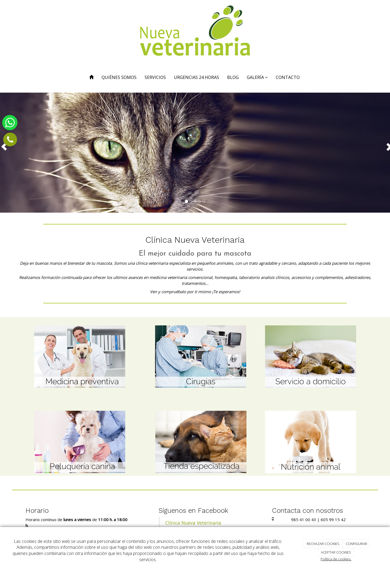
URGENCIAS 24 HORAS (196, 77)
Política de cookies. (336, 559)
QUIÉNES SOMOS (119, 77)
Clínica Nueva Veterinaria (193, 522)
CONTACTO (288, 77)
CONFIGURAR (356, 543)
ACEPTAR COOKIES (336, 552)
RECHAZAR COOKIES (323, 543)
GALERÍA (257, 77)
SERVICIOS (155, 77)
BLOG (233, 77)
